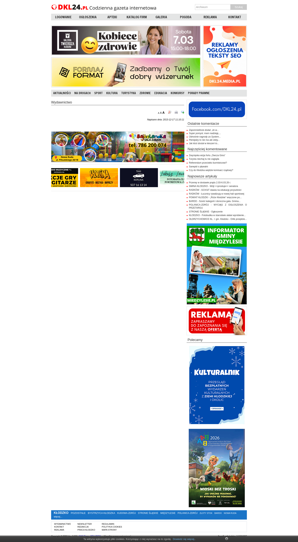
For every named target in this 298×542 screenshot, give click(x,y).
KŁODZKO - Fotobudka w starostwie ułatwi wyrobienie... (217, 215)
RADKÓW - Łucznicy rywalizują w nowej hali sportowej (216, 193)
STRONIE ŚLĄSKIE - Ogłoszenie (206, 211)
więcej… (58, 516)
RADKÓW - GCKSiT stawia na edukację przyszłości (215, 190)
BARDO (218, 513)
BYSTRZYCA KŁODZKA (101, 513)
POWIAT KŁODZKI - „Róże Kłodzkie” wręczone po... (215, 197)
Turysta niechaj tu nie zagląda (204, 159)
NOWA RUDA (230, 513)
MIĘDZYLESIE (167, 513)
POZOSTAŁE (78, 513)
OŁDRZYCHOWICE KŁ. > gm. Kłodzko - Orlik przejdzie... (218, 219)
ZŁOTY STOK (206, 513)
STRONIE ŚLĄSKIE (148, 513)
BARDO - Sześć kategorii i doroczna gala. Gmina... (214, 201)
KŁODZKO (61, 512)
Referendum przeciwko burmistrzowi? (208, 162)
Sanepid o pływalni (198, 166)
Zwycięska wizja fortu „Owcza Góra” (207, 155)
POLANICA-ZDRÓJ (188, 513)
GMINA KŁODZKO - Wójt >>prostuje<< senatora (213, 186)
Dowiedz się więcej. (184, 539)
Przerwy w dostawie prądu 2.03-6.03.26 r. (210, 182)
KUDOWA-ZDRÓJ (126, 513)
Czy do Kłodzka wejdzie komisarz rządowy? (211, 170)
